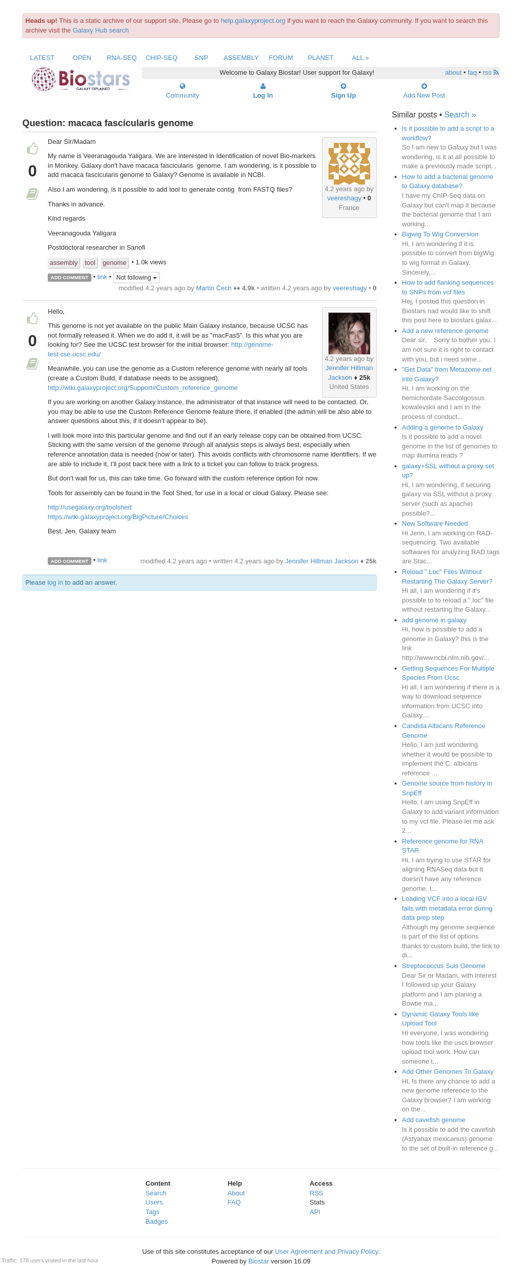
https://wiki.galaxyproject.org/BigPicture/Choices (118, 517)
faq (472, 72)
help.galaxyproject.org (253, 20)
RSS (316, 1193)
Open (82, 58)
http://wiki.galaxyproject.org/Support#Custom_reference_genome (143, 387)
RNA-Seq (122, 58)
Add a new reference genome (445, 331)
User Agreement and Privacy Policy (326, 1251)
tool (90, 262)
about (453, 72)
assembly (64, 262)
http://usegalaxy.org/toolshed (90, 507)
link (102, 277)
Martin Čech (214, 288)
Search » (460, 114)
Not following (136, 277)
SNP (201, 58)
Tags (152, 1212)
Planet (321, 58)
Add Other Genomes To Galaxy (448, 1071)
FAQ (234, 1202)
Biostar (258, 1261)
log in (55, 582)
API (315, 1212)
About (236, 1193)
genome (114, 262)
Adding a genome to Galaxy (442, 427)
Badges (157, 1221)
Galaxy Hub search (101, 30)
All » (360, 58)
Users (154, 1202)
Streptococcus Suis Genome (444, 966)
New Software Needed (435, 523)
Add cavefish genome (434, 1120)
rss (491, 72)
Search (156, 1193)
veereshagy (344, 198)
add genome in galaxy (434, 620)
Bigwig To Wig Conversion (440, 234)
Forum (281, 58)
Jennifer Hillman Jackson (321, 561)
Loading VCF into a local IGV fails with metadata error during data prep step (447, 908)
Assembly (240, 58)
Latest (42, 58)
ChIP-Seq (162, 58)
